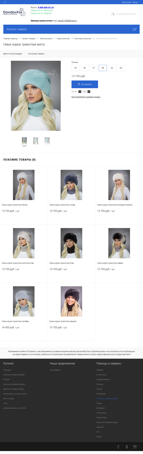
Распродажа (55, 370)
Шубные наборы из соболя (14, 408)
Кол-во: (75, 91)
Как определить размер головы (86, 97)
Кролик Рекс (101, 417)
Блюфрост (100, 408)
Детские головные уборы (13, 389)
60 (121, 68)
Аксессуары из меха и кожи (15, 394)
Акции (99, 437)
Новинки (100, 427)
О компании (101, 375)
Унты (5, 403)
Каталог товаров (71, 29)
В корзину (85, 84)
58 (103, 68)
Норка (99, 403)
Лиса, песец (101, 413)
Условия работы (103, 379)
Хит (97, 432)
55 (75, 68)
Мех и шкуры (8, 398)
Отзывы (99, 384)
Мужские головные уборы (14, 384)
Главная (99, 370)
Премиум (7, 370)
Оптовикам (101, 394)
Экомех (6, 379)
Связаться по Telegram (41, 13)
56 (85, 68)
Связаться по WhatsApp (42, 10)
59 (112, 68)
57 (94, 68)
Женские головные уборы (14, 375)
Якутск (135, 2)
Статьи (99, 389)
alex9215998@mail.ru (67, 21)
